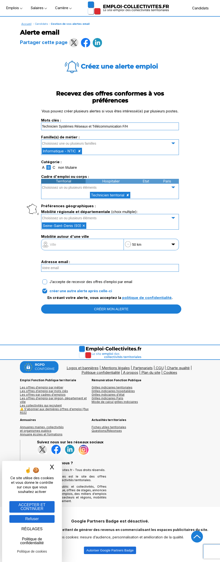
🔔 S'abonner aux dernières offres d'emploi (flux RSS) (54, 410)
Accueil (26, 24)
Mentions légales (116, 368)
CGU (160, 368)
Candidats (198, 8)
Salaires (39, 8)
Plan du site (150, 372)
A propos (130, 372)
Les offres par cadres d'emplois (43, 394)
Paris (167, 181)
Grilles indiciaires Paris (107, 398)
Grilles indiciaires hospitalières (113, 391)
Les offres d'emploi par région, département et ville (53, 400)
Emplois (14, 8)
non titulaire (67, 167)
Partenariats (143, 368)
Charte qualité (178, 368)
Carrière (63, 8)
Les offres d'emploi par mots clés (44, 391)
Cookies (170, 372)
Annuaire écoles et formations (41, 434)
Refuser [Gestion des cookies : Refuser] (32, 519)
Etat (146, 181)
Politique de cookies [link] (32, 551)
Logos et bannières (83, 368)
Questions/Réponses (107, 431)
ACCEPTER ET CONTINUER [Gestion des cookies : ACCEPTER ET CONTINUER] (32, 507)
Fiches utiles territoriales (109, 427)
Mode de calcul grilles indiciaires (115, 402)
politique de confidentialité (147, 297)
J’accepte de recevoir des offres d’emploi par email (91, 282)
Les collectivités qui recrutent (41, 405)
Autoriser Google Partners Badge (109, 550)
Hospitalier (111, 181)
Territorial (63, 181)
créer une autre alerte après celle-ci (81, 291)
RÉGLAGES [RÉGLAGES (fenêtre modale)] (32, 529)
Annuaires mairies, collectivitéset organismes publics (42, 429)
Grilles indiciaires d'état (108, 394)
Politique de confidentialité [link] (32, 541)
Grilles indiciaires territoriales (112, 387)
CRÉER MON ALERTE (111, 309)
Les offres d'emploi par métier (41, 387)
